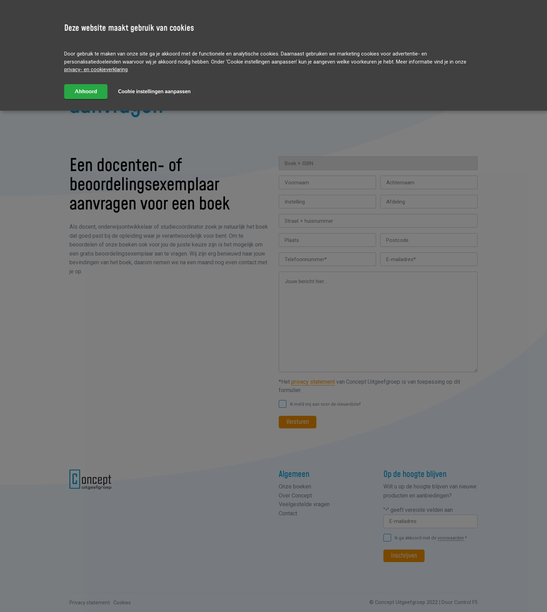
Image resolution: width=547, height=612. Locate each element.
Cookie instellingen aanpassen (154, 91)
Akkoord (86, 91)
